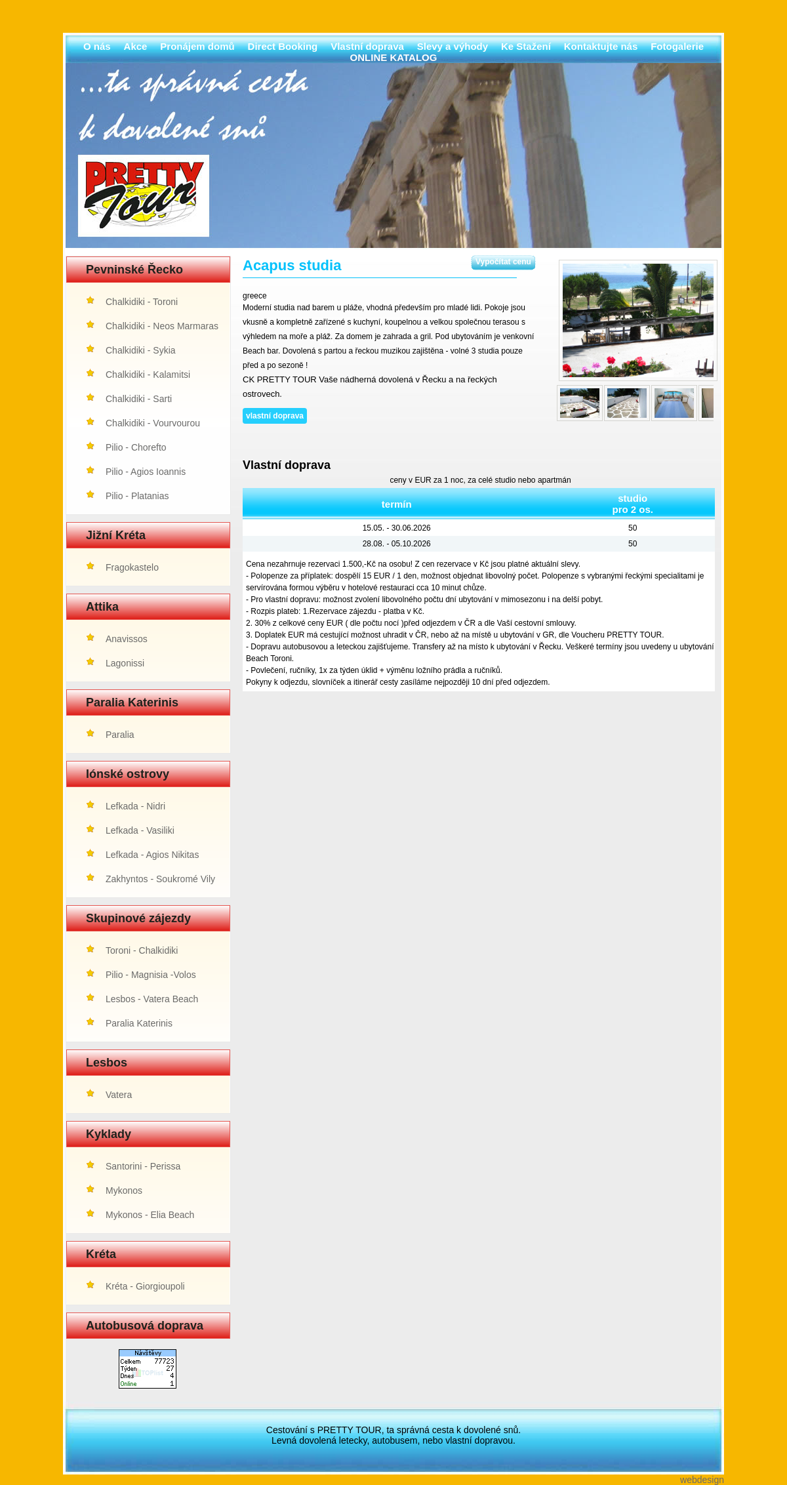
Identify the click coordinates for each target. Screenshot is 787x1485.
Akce (136, 46)
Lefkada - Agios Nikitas (152, 854)
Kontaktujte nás (601, 46)
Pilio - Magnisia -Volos (151, 974)
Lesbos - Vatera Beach (152, 999)
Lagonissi (125, 663)
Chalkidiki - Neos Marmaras (162, 326)
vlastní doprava (275, 415)
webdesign (702, 1480)
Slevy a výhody (452, 46)
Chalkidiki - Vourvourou (153, 423)
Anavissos (127, 639)
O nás (97, 46)
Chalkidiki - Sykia (141, 350)
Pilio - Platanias (137, 496)
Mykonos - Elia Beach (150, 1215)
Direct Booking (283, 46)
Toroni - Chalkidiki (142, 950)
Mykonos (124, 1190)
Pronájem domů (197, 46)
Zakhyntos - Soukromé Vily (160, 879)
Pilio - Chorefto (136, 447)
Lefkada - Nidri (135, 806)
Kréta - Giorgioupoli (145, 1286)
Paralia (120, 734)
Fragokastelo (132, 567)
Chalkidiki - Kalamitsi (148, 374)
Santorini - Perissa (143, 1166)
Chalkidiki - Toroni (142, 301)
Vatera (119, 1094)
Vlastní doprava (367, 46)
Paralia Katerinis (139, 1023)
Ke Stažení (526, 46)
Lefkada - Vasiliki (140, 830)
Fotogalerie (677, 46)
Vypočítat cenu (503, 261)
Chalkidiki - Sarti (139, 399)
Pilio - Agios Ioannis (146, 471)
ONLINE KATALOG (393, 57)
